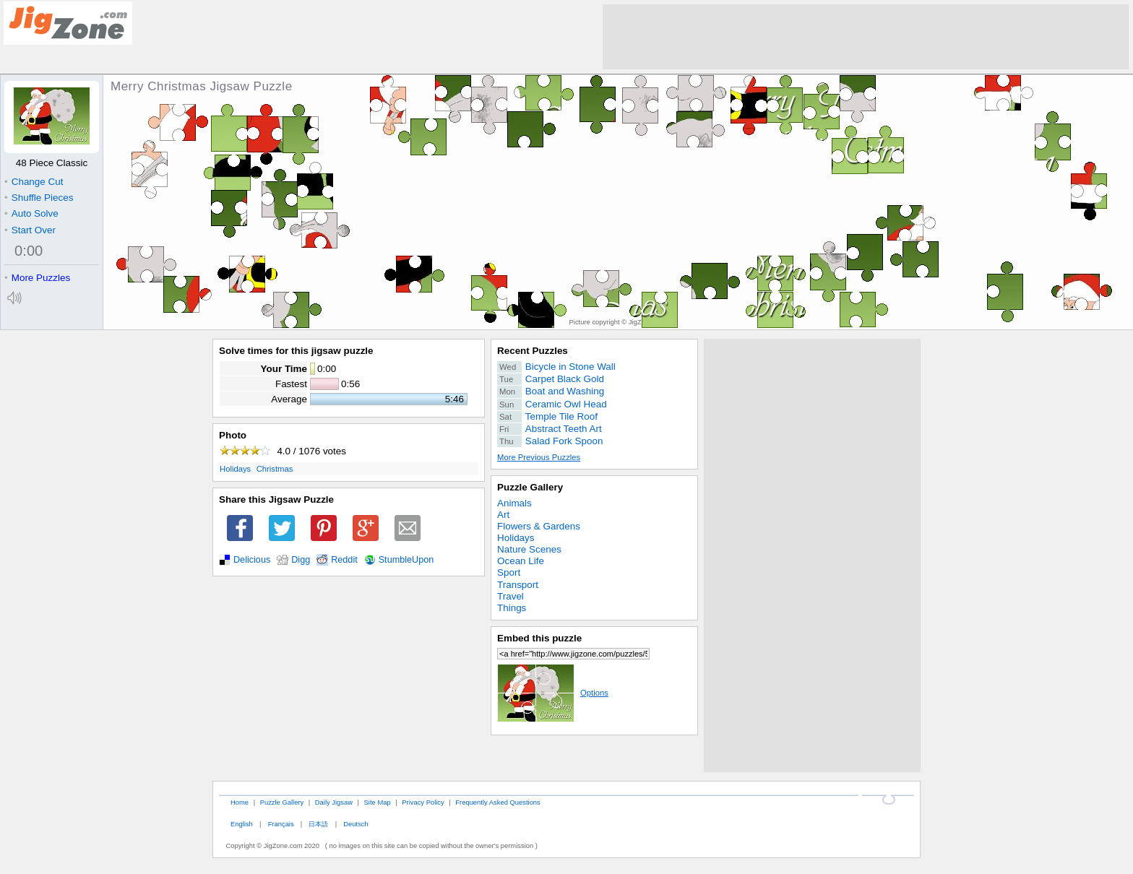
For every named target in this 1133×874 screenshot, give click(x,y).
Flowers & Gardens (538, 526)
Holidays (235, 468)
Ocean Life (520, 560)
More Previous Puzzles (538, 457)
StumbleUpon (406, 560)
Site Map (377, 802)
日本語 (318, 824)
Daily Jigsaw (334, 802)
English (242, 824)
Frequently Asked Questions (497, 802)
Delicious (251, 560)
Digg (300, 560)
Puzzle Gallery (530, 487)
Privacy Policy (423, 802)
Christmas (275, 468)
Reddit (344, 560)
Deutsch (355, 824)
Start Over (30, 230)
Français (281, 824)
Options (552, 692)
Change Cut (33, 181)
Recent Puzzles (532, 350)
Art (503, 514)
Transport (517, 584)
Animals (514, 503)
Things (511, 607)
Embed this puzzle (539, 638)
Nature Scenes (529, 549)
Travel (510, 596)
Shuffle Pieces (38, 197)
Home (240, 802)
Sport (508, 572)
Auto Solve (31, 213)
